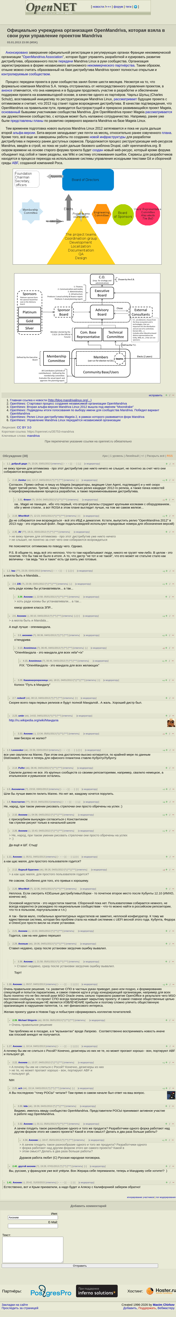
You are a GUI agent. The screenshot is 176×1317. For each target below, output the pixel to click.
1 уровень (116, 455)
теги (128, 6)
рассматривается (158, 112)
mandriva (33, 435)
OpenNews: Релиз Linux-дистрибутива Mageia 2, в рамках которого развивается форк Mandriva (77, 416)
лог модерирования (166, 1197)
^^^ (61, 480)
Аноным (23, 943)
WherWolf (23, 516)
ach (20, 1088)
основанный (10, 112)
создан (97, 150)
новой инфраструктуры (108, 137)
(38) (25, 456)
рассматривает (125, 99)
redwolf (21, 698)
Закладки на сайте (15, 1309)
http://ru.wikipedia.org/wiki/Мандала (33, 720)
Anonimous (30, 648)
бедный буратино (28, 869)
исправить (155, 395)
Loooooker (17, 750)
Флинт (27, 499)
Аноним (28, 596)
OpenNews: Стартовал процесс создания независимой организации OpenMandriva (68, 403)
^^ (56, 480)
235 (19, 584)
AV (19, 532)
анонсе (6, 90)
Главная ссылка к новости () (51, 400)
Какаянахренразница (36, 680)
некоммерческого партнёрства (111, 65)
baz (13, 570)
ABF (15, 163)
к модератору (92, 463)
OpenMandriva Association (42, 57)
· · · (74, 463)
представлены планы (26, 121)
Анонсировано (17, 52)
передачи (65, 61)
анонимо (27, 635)
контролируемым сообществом (25, 74)
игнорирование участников (140, 1197)
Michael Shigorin (27, 1020)
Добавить (130, 1313)
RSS (170, 455)
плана (166, 133)
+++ (108, 6)
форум (118, 6)
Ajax (105, 455)
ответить (56, 463)
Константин (18, 802)
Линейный (132, 455)
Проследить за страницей (20, 1313)
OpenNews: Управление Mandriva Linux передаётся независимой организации (65, 420)
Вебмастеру (166, 1313)
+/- (142, 455)
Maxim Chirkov (164, 1309)
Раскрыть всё (156, 455)
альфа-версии (24, 133)
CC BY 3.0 (24, 427)
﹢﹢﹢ (66, 463)
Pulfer (21, 768)
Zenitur (22, 480)
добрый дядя (19, 463)
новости (98, 6)
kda (25, 1106)
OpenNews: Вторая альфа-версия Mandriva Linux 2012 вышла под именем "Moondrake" (72, 406)
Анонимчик (18, 789)
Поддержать (147, 1313)
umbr (21, 715)
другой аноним (27, 1166)
